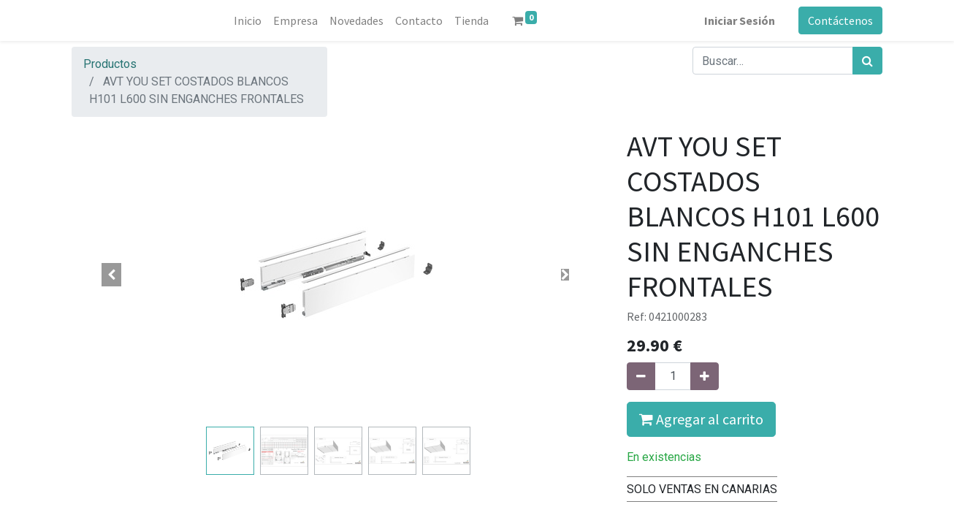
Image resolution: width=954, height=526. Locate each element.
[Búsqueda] (867, 61)
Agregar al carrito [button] (701, 419)
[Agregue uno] (704, 376)
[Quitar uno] (641, 376)
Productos (110, 64)
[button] (112, 274)
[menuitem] (247, 20)
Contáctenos (840, 20)
